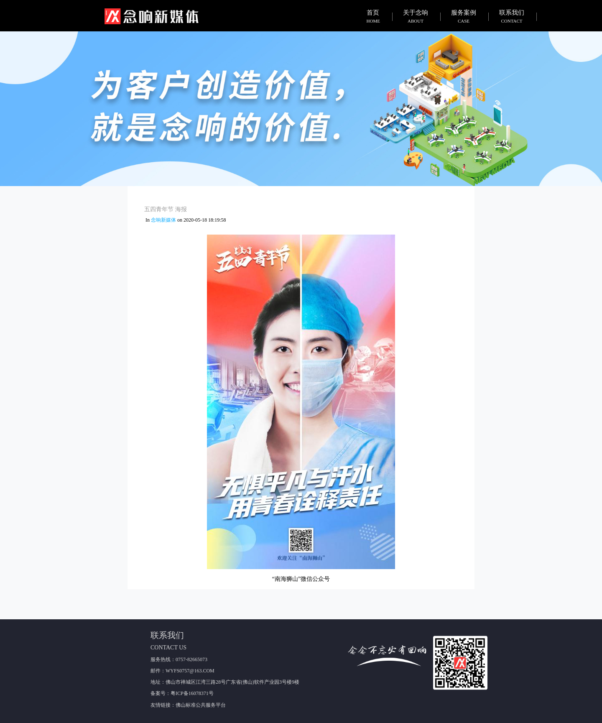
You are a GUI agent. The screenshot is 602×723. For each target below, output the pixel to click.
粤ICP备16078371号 (192, 693)
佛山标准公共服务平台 (201, 705)
